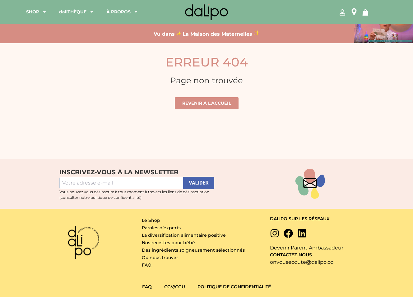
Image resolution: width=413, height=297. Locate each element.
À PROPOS (122, 12)
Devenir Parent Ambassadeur (306, 248)
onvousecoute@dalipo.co (301, 262)
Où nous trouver (160, 257)
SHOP (36, 12)
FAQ (146, 265)
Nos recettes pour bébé (168, 242)
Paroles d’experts (161, 228)
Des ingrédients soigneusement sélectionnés (193, 250)
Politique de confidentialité (234, 287)
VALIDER (199, 183)
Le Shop (151, 220)
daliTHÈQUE (76, 12)
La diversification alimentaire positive (184, 235)
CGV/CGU (174, 287)
